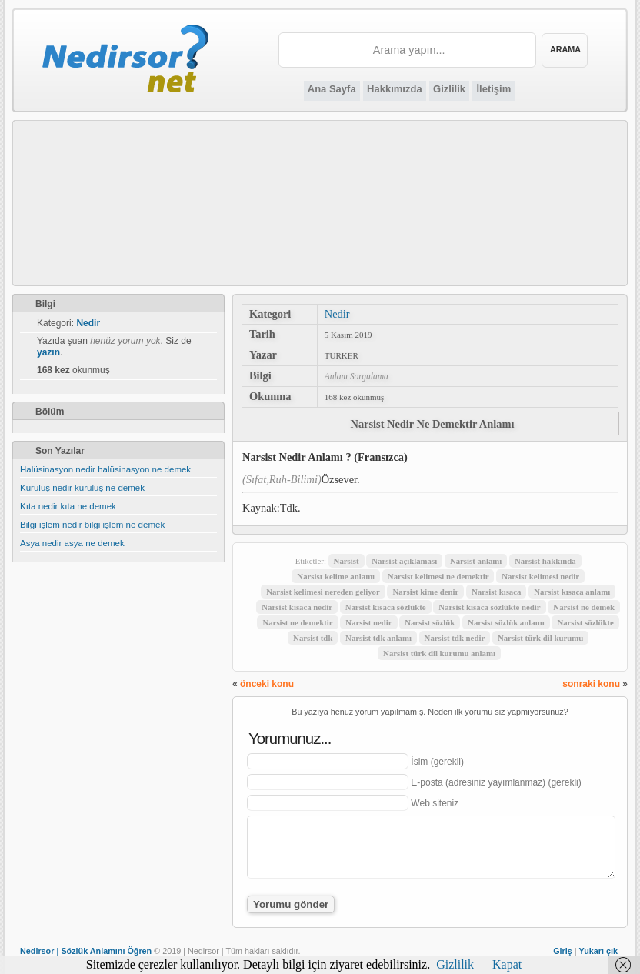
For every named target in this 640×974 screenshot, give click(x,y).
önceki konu (267, 684)
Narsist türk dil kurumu (540, 637)
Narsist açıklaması (404, 560)
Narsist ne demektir (297, 622)
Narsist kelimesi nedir (540, 576)
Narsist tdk (312, 637)
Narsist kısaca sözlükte (385, 607)
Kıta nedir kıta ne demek (68, 506)
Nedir (337, 314)
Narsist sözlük (430, 622)
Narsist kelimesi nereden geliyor (323, 591)
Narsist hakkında (545, 560)
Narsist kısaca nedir (297, 607)
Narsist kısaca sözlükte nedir (489, 607)
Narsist (346, 560)
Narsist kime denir (425, 591)
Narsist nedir (368, 622)
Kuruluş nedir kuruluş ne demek (82, 487)
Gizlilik (449, 89)
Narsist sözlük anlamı (506, 622)
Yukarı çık (598, 951)
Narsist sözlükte (585, 622)
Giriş (562, 951)
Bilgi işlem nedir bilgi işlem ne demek (92, 524)
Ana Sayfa (332, 89)
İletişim (493, 89)
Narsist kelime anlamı (336, 576)
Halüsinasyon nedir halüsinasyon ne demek (105, 469)
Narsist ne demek (584, 607)
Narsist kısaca (496, 591)
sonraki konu (591, 684)
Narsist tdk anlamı (378, 637)
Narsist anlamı (476, 560)
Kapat (507, 964)
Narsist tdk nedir (455, 637)
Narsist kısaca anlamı (572, 591)
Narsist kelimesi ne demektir (438, 576)
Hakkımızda (394, 89)
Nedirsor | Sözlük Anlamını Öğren (86, 951)
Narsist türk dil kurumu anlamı (439, 653)
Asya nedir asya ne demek (72, 543)
